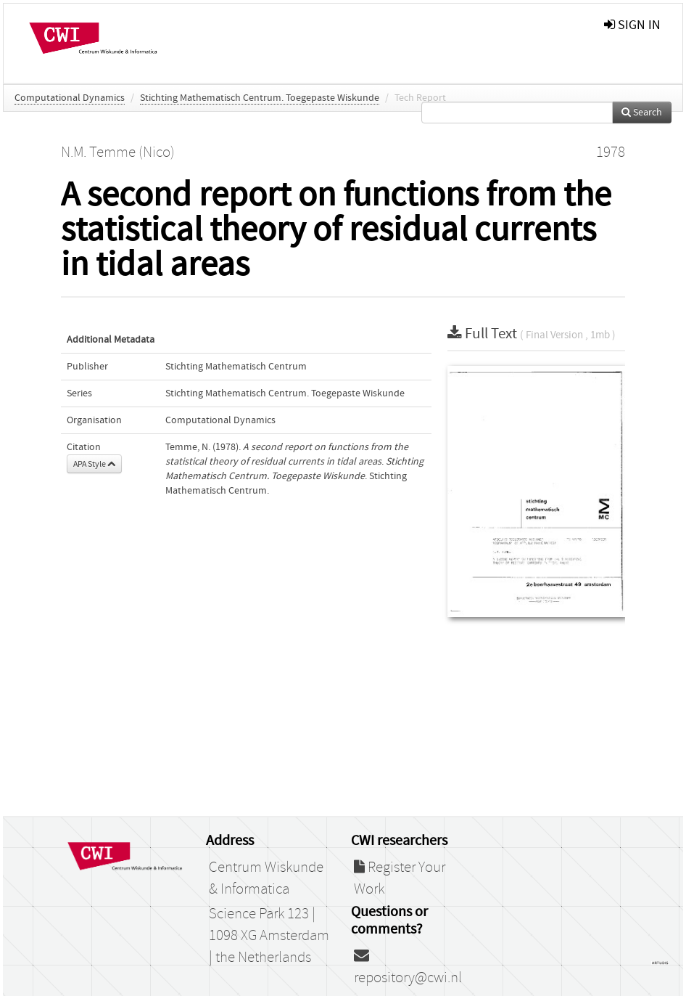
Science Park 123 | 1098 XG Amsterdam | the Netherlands (269, 935)
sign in (632, 25)
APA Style (94, 464)
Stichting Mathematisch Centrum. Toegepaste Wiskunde (259, 98)
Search (641, 112)
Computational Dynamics (70, 98)
